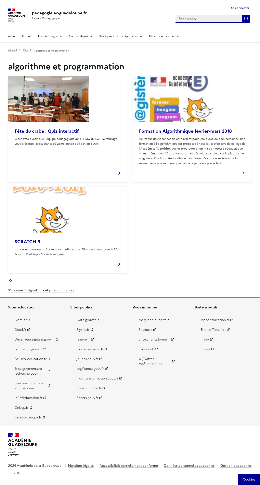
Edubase (145, 329)
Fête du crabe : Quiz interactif (47, 131)
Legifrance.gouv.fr (90, 368)
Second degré (78, 36)
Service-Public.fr (89, 388)
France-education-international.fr (28, 385)
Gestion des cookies (235, 465)
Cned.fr (20, 329)
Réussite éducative (161, 36)
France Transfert (213, 329)
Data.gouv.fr (86, 319)
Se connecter (240, 8)
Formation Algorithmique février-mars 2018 (185, 131)
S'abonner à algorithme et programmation (41, 290)
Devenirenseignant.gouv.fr (34, 339)
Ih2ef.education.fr (28, 397)
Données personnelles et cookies (189, 465)
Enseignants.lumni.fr (154, 339)
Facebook (146, 349)
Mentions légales (81, 465)
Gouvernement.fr (90, 349)
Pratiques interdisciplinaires (118, 36)
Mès (25, 50)
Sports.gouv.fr (87, 397)
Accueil (26, 36)
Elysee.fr (83, 329)
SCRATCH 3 (27, 241)
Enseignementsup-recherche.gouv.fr (28, 371)
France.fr (83, 339)
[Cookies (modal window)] (249, 479)
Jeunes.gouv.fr (87, 358)
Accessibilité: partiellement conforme (129, 465)
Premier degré (47, 36)
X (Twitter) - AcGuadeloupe (150, 361)
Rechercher (246, 19)
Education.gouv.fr (28, 349)
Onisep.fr (21, 407)
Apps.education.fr (215, 319)
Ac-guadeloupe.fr (152, 319)
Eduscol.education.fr (30, 358)
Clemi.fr (20, 319)
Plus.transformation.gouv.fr (96, 378)
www (11, 36)
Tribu (205, 339)
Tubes (205, 349)
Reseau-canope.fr (27, 417)
